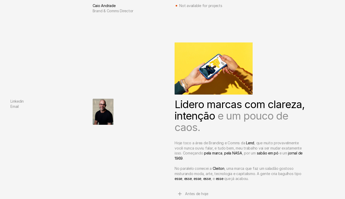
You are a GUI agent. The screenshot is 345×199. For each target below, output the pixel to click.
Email (14, 106)
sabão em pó (267, 153)
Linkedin (17, 101)
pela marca (213, 153)
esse (178, 178)
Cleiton (218, 168)
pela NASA (233, 153)
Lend (250, 143)
